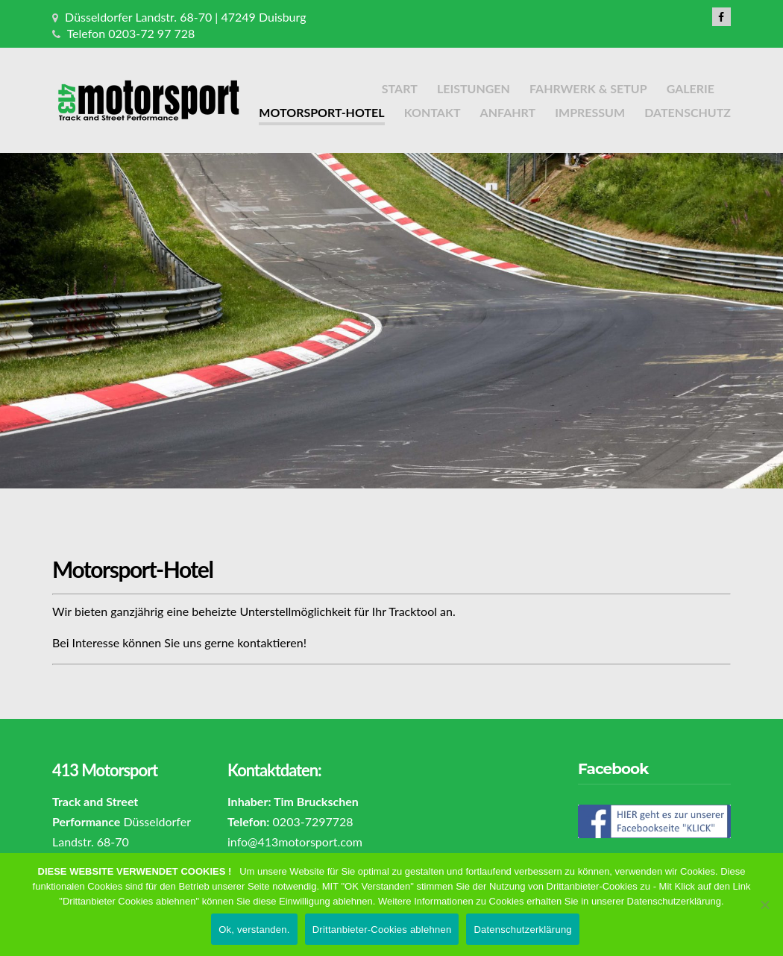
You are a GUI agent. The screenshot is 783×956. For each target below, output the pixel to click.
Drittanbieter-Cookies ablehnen (382, 929)
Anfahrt (508, 112)
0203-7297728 (313, 821)
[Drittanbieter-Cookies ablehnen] (764, 904)
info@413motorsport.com (294, 841)
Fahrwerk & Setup (588, 88)
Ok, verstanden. (254, 929)
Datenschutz (687, 112)
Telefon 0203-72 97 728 (131, 33)
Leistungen (473, 88)
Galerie (690, 88)
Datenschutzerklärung (522, 929)
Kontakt (432, 112)
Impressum (590, 112)
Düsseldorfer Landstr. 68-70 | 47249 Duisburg (185, 17)
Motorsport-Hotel (321, 112)
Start (400, 88)
